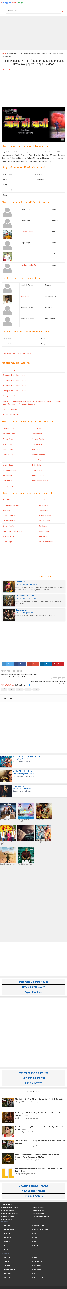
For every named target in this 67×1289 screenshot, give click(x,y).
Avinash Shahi (27, 231)
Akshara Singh (8, 429)
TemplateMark (58, 1282)
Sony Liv (7, 1234)
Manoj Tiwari (43, 505)
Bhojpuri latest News (11, 415)
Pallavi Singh (7, 481)
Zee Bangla (38, 1254)
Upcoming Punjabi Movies (33, 1065)
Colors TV (37, 1250)
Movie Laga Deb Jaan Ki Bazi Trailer (16, 354)
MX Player (7, 1230)
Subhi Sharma (37, 470)
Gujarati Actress (33, 985)
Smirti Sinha (36, 465)
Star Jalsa (7, 1271)
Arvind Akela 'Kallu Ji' (11, 505)
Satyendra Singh (21, 678)
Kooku (36, 1226)
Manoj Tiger (43, 500)
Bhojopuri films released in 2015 (15, 380)
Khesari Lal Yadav (9, 536)
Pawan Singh (44, 510)
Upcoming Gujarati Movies (33, 974)
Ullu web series (8, 1209)
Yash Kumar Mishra (46, 542)
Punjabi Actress (33, 1076)
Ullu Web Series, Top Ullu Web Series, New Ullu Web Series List (39, 1092)
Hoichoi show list (39, 1206)
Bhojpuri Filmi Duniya (21, 1282)
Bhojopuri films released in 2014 (15, 385)
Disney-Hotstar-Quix (41, 1222)
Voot (5, 1238)
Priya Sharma (37, 434)
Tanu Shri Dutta (38, 475)
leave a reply (17, 70)
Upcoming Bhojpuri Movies (33, 1178)
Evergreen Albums (10, 409)
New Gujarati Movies (33, 979)
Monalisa (6, 460)
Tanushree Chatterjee (40, 481)
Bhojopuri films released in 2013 (15, 391)
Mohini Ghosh (8, 455)
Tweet (7, 664)
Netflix (36, 1230)
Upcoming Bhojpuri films (12, 370)
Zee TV (6, 1254)
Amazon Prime (39, 1218)
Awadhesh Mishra (9, 516)
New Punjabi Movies (33, 1070)
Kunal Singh (7, 542)
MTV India (7, 1266)
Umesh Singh (44, 531)
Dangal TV (37, 1262)
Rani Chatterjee (38, 444)
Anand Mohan (8, 500)
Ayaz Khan (7, 510)
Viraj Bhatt (43, 536)
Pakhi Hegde (7, 475)
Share (19, 664)
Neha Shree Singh (9, 470)
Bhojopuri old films (10, 396)
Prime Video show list (10, 1206)
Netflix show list (38, 1200)
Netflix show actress (10, 1200)
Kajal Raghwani (8, 444)
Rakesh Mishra (44, 521)
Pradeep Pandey (45, 516)
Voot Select (38, 1238)
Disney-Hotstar (9, 1222)
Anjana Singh (8, 439)
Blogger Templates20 (38, 1285)
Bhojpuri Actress (33, 1188)
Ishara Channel (9, 1262)
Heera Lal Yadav (28, 254)
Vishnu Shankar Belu (29, 265)
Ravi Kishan (43, 526)
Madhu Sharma (8, 449)
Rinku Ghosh (36, 449)
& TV (35, 1266)
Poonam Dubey (37, 429)
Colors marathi (39, 1271)
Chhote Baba (25, 296)
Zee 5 (6, 1243)
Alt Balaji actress (39, 1203)
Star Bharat (38, 1258)
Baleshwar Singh (9, 521)
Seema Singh (37, 460)
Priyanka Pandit (38, 439)
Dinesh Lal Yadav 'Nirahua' (13, 531)
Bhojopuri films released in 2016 (15, 375)
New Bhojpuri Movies (33, 1183)
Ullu (35, 1234)
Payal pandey (8, 486)
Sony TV (7, 1258)
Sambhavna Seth (38, 455)
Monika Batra (8, 465)
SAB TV (6, 1275)
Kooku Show (7, 1212)
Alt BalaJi (7, 1218)
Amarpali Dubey (9, 434)
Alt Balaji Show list (9, 1203)
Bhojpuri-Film (7, 70)
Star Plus (7, 1250)
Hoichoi (7, 1226)
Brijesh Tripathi (8, 526)
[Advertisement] (33, 32)
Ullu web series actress (41, 1209)
